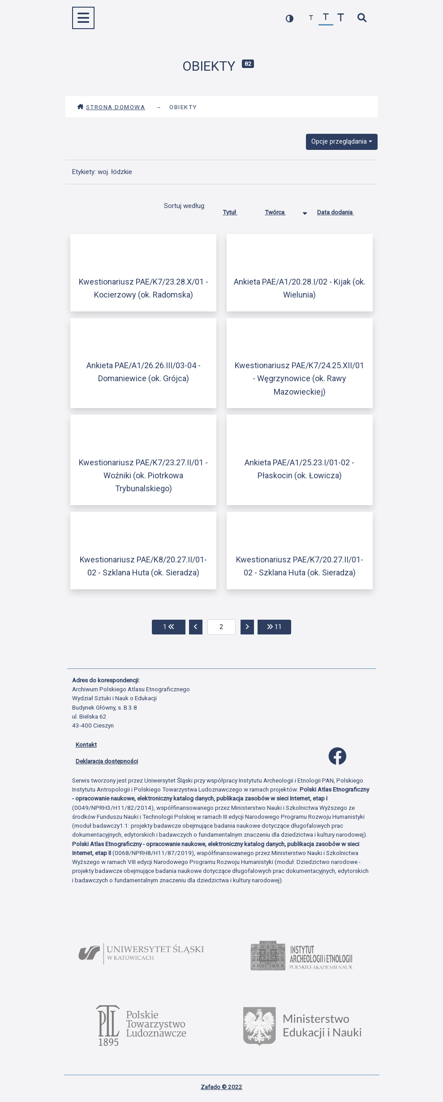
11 (279, 626)
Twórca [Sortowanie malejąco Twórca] (282, 210)
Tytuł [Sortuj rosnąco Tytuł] (237, 210)
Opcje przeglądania (339, 141)
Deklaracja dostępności (107, 761)
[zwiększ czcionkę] (340, 18)
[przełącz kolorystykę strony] (289, 18)
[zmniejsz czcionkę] (311, 18)
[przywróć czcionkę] (325, 18)
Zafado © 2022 (221, 1086)
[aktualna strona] (221, 627)
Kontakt (86, 744)
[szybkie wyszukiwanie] (362, 18)
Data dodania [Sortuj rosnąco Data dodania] (342, 210)
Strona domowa (111, 107)
